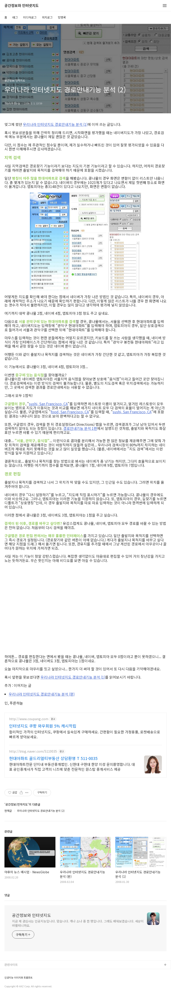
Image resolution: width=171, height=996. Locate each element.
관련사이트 (11, 964)
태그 (15, 17)
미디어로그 (30, 17)
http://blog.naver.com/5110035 (33, 751)
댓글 (7, 895)
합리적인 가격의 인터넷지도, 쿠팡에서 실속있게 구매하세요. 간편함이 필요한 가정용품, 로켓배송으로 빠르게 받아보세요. (84, 734)
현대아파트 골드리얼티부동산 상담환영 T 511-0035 (53, 758)
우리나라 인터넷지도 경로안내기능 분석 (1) (55, 124)
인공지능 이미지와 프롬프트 (18, 977)
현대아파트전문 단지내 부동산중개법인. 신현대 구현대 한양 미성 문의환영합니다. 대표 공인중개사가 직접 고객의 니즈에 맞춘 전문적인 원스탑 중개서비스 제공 (72, 767)
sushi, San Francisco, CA (48, 404)
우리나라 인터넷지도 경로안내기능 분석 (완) (42, 694)
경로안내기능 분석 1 (78, 428)
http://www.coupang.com (28, 719)
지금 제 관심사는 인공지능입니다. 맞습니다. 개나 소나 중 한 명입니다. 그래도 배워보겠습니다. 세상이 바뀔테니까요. (78, 923)
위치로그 (47, 17)
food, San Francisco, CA (70, 412)
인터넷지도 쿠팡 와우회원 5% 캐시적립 (42, 725)
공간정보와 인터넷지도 (21, 5)
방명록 (62, 17)
